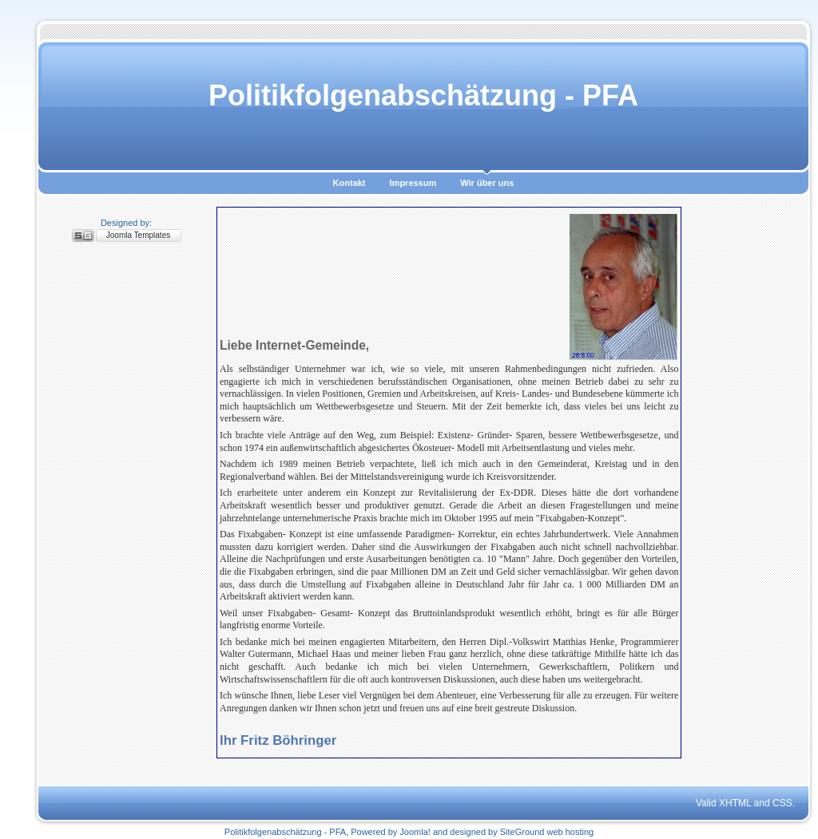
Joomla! (415, 832)
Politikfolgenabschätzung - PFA (423, 95)
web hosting (570, 832)
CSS (782, 803)
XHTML (735, 803)
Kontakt (349, 183)
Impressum (413, 183)
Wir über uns (487, 183)
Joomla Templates (138, 235)
